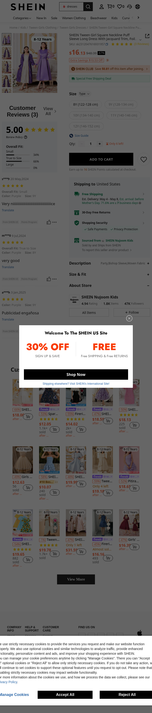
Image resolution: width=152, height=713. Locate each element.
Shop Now (76, 374)
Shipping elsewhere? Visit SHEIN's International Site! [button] (76, 383)
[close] (129, 318)
